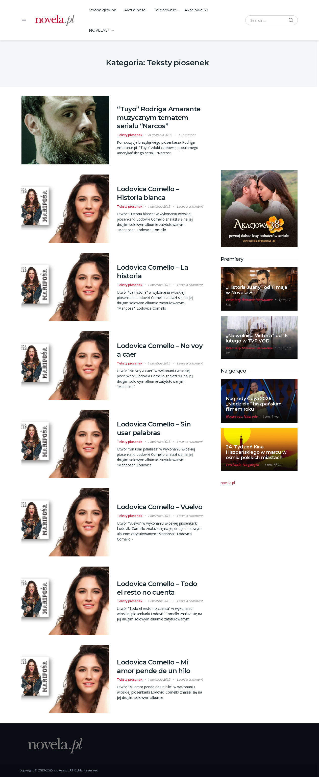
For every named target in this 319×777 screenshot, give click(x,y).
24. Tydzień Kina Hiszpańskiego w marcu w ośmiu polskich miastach (256, 452)
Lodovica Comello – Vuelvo (159, 507)
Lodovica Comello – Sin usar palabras (154, 428)
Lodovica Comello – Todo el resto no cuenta (157, 588)
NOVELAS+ (99, 30)
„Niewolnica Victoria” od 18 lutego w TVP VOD (257, 338)
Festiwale (233, 464)
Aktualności (135, 10)
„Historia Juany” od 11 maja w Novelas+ (256, 290)
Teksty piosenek (129, 135)
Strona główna (102, 10)
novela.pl (228, 482)
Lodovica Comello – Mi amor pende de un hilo (153, 666)
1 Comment (186, 135)
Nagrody (250, 416)
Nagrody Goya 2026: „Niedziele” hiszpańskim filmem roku (254, 404)
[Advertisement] (259, 127)
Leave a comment (190, 206)
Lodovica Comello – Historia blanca (148, 193)
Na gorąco (234, 416)
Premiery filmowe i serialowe (249, 299)
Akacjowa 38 (196, 10)
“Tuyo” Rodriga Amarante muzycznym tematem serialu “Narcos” (158, 117)
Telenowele (165, 10)
